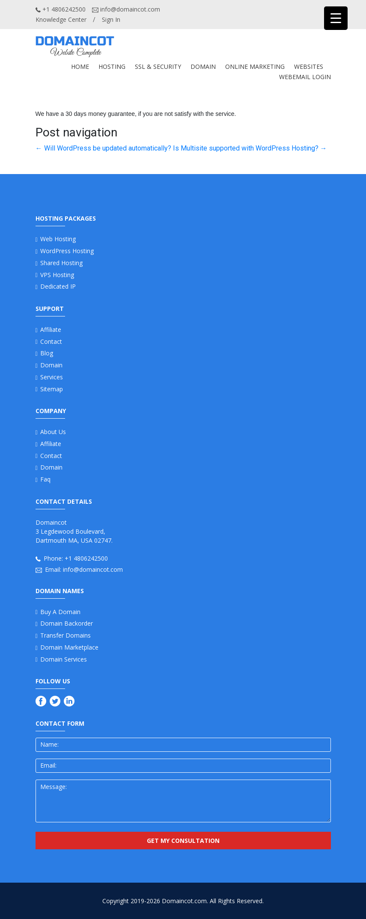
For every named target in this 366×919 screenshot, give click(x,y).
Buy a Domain (60, 612)
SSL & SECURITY (158, 66)
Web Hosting (58, 239)
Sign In (111, 19)
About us (53, 432)
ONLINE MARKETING (255, 66)
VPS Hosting (57, 275)
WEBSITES (308, 66)
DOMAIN (203, 66)
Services (51, 377)
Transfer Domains (65, 635)
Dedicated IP (58, 286)
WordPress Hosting (67, 251)
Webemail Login (305, 77)
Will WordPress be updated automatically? (103, 148)
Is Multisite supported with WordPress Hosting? (250, 148)
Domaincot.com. (185, 901)
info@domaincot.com (126, 9)
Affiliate (50, 329)
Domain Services (63, 659)
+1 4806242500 (61, 9)
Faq (45, 479)
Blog (46, 353)
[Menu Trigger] (336, 18)
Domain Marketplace (69, 647)
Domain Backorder (66, 623)
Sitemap (51, 389)
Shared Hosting (61, 263)
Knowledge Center (61, 19)
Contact (51, 341)
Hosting (111, 66)
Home (80, 66)
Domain (51, 365)
